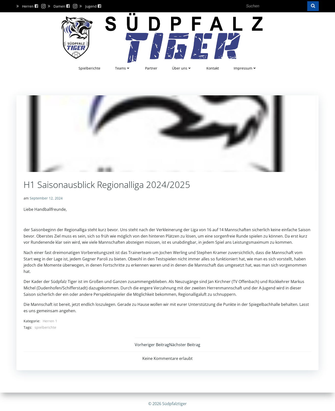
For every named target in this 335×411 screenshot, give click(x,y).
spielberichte (45, 327)
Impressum (245, 68)
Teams (122, 68)
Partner (151, 68)
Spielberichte (89, 68)
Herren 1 (50, 320)
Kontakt (212, 68)
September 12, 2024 (46, 198)
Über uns (182, 68)
